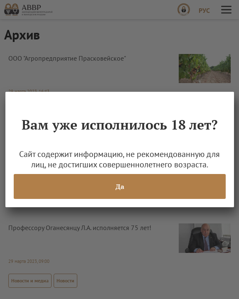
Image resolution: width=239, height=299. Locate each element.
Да (119, 186)
